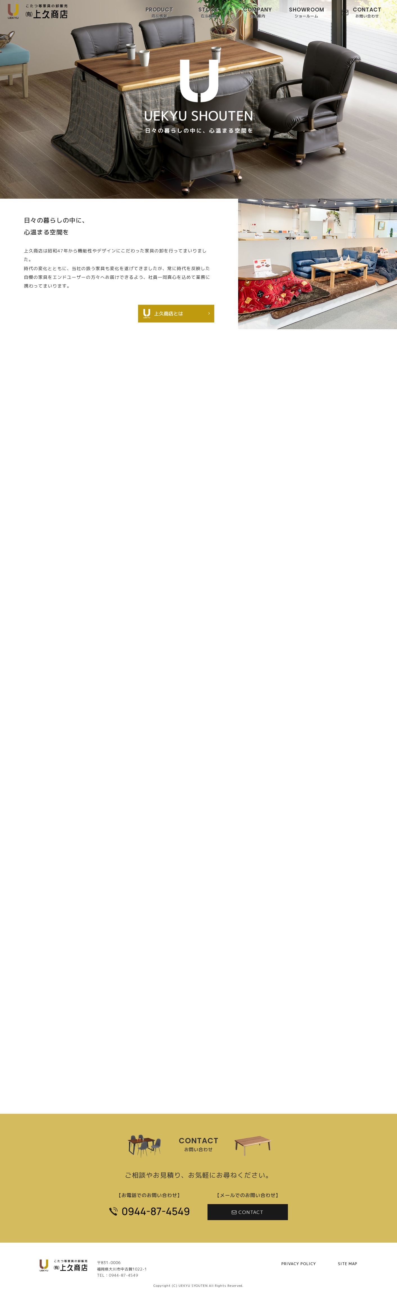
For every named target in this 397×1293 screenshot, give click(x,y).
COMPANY (257, 13)
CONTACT (367, 13)
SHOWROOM (306, 13)
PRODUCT (159, 13)
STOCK (208, 13)
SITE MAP (347, 1263)
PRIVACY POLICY (298, 1263)
